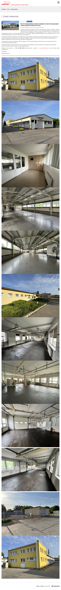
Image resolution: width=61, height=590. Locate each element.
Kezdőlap (4, 9)
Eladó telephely (14, 9)
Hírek (8, 9)
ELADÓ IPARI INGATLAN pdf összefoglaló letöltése (32, 27)
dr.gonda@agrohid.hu (44, 48)
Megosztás (29, 21)
